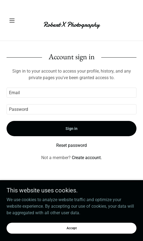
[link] (71, 20)
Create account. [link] (87, 157)
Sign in (71, 128)
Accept (72, 228)
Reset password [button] (71, 145)
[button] (16, 20)
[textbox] (71, 93)
